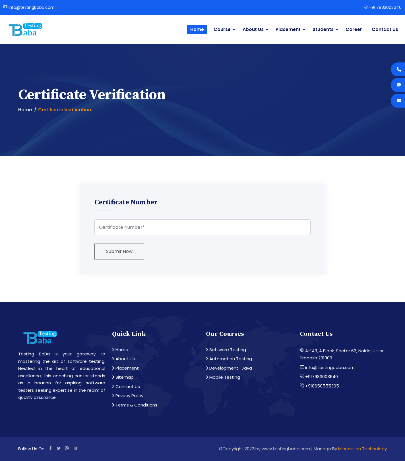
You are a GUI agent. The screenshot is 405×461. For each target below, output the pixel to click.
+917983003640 (319, 377)
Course (222, 29)
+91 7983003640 (383, 7)
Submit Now (119, 251)
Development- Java (229, 368)
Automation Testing (229, 359)
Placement (288, 29)
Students (323, 29)
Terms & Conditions (134, 405)
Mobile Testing (223, 377)
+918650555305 (319, 386)
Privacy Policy (127, 396)
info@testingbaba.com (29, 7)
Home (197, 29)
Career (354, 29)
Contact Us (385, 29)
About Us (253, 29)
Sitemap (123, 377)
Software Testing (226, 350)
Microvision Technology (362, 449)
